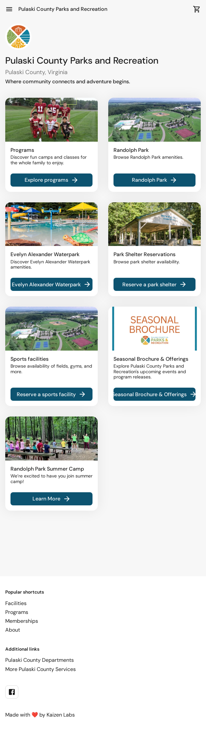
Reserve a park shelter (154, 284)
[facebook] (11, 692)
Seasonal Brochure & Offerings (154, 394)
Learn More (51, 499)
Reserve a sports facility (51, 394)
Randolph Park (154, 180)
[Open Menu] (9, 9)
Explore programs (52, 180)
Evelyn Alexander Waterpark (51, 284)
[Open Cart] (196, 9)
